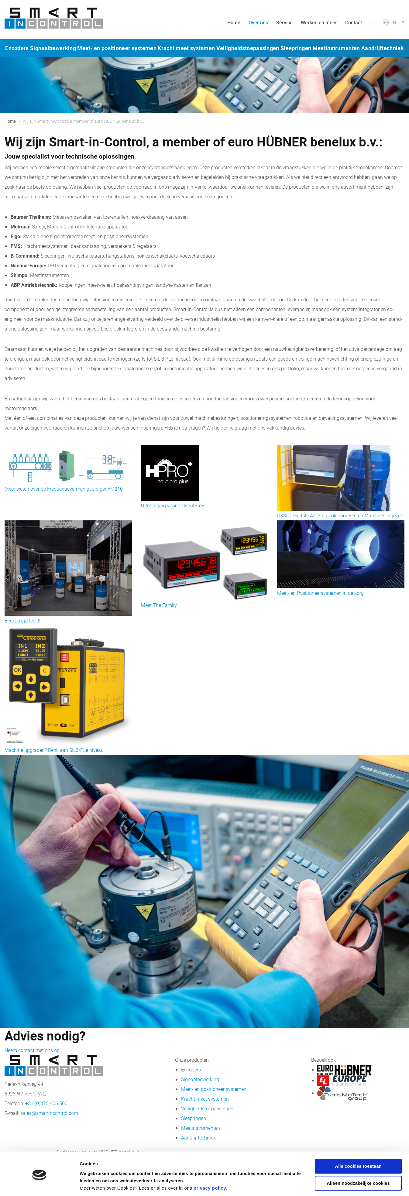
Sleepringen (295, 48)
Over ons (258, 22)
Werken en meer (319, 22)
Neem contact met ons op (32, 1050)
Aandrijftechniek (382, 48)
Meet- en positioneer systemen (116, 48)
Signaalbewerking (53, 48)
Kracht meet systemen (186, 48)
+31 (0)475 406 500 (46, 1103)
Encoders (17, 48)
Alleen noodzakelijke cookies (358, 1162)
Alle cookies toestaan (358, 1145)
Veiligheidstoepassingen (247, 48)
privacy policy (210, 1167)
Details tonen (94, 1184)
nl (396, 22)
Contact (353, 22)
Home (233, 22)
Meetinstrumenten (336, 48)
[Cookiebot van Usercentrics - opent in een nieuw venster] (39, 1184)
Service (284, 22)
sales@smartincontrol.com (49, 1113)
